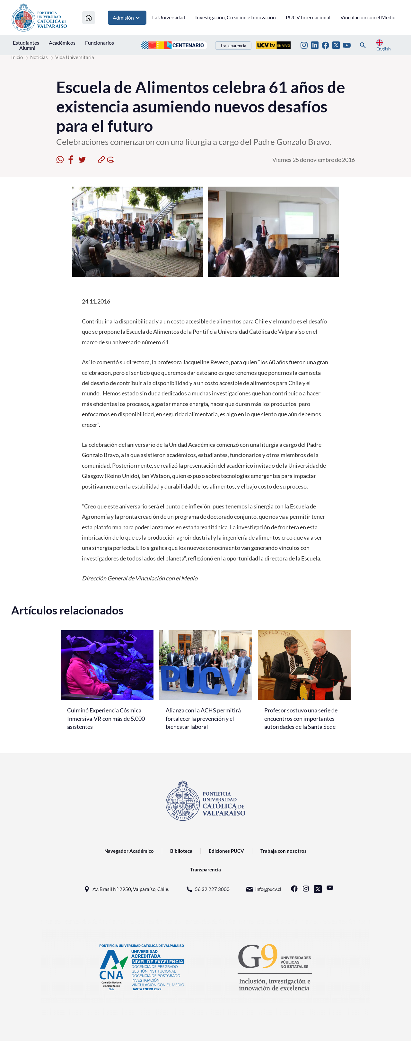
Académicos (62, 43)
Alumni (27, 48)
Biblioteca (181, 851)
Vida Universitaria (74, 57)
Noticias (39, 57)
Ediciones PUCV (226, 851)
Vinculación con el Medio (368, 17)
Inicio (17, 57)
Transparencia (233, 45)
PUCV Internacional (308, 17)
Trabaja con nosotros (283, 851)
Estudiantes (26, 43)
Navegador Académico (129, 851)
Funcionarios (99, 43)
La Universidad (168, 17)
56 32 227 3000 (207, 889)
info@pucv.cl (263, 889)
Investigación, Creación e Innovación (235, 17)
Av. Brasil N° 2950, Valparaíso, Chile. (126, 889)
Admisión (127, 18)
